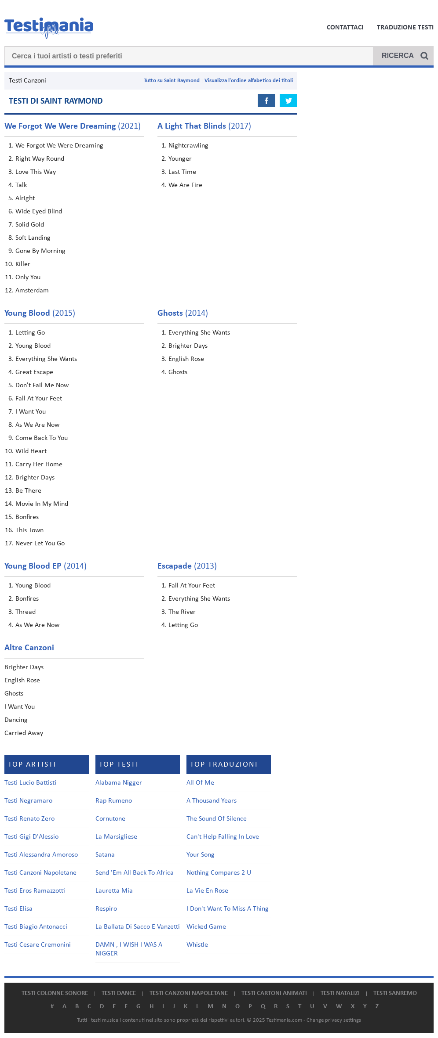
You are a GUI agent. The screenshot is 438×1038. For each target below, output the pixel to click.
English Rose (186, 359)
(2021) (72, 126)
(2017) (204, 126)
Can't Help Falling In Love (222, 836)
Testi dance (119, 993)
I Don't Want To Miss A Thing (227, 908)
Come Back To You (41, 438)
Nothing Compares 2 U (218, 872)
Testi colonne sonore (55, 993)
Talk (21, 185)
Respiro (106, 908)
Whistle (197, 944)
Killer (22, 264)
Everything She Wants (46, 359)
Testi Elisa (18, 908)
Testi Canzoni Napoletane (40, 872)
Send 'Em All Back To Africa (134, 872)
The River (182, 612)
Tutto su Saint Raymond (172, 80)
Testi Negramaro (28, 800)
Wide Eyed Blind (38, 211)
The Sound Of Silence (216, 818)
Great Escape (34, 372)
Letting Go (30, 332)
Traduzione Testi (405, 27)
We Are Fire (185, 185)
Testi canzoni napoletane (189, 993)
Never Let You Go (40, 543)
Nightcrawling (188, 145)
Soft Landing (33, 237)
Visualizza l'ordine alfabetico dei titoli (248, 80)
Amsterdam (32, 290)
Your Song (200, 854)
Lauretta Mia (114, 890)
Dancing (16, 720)
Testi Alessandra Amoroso (41, 854)
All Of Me (200, 782)
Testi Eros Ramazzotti (34, 890)
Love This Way (35, 172)
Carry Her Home (38, 464)
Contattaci (345, 27)
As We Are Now (37, 425)
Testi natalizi (340, 993)
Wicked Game (206, 926)
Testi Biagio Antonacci (35, 926)
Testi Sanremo (395, 993)
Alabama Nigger (118, 782)
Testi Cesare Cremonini (37, 944)
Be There (28, 490)
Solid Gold (29, 224)
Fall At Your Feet (38, 398)
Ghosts (177, 372)
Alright (25, 198)
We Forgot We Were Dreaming (59, 145)
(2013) (187, 566)
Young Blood (33, 346)
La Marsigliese (116, 836)
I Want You (30, 411)
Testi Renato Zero (29, 818)
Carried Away (23, 733)
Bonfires (27, 517)
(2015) (39, 313)
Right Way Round (39, 158)
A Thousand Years (211, 800)
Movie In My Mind (41, 504)
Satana (105, 854)
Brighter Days (35, 477)
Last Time (182, 172)
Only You (27, 277)
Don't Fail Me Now (42, 385)
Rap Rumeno (113, 800)
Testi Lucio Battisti (30, 782)
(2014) (182, 313)
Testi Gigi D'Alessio (31, 836)
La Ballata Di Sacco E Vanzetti (137, 926)
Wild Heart (31, 451)
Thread (25, 612)
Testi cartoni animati (274, 993)
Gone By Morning (40, 251)
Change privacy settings (334, 1020)
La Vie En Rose (207, 890)
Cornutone (110, 818)
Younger (180, 158)
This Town (29, 530)
